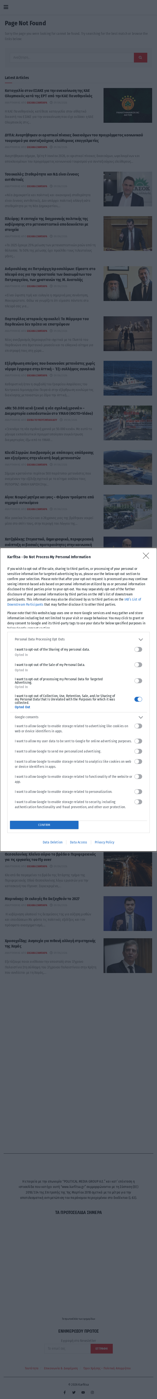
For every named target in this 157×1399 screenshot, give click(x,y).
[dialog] (78, 699)
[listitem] (78, 639)
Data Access (78, 842)
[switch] (138, 649)
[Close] (147, 557)
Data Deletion (53, 842)
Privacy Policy (104, 842)
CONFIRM (44, 825)
